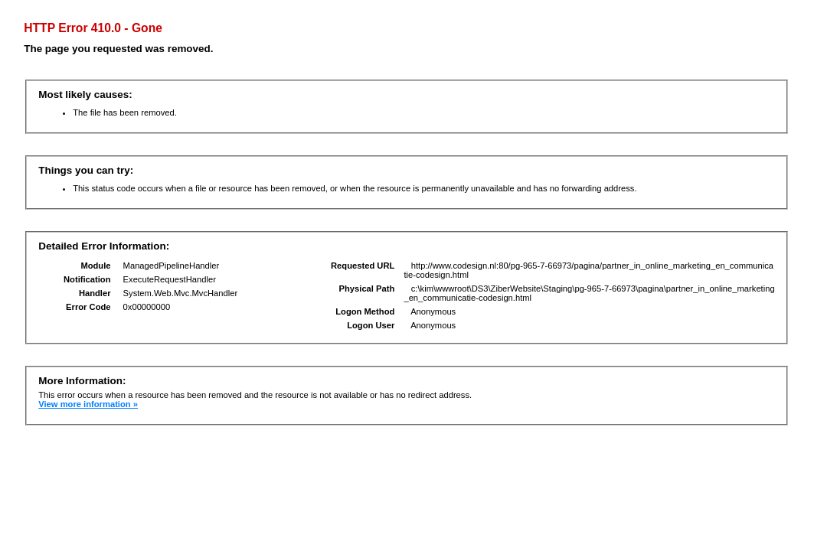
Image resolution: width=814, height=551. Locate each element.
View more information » (88, 404)
